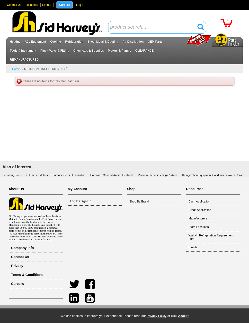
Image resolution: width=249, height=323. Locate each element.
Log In (80, 5)
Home (16, 69)
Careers (64, 5)
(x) (66, 68)
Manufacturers (197, 218)
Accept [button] (183, 316)
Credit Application (199, 210)
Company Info (22, 248)
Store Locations (198, 227)
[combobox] (157, 27)
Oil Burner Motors (37, 175)
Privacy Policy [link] (157, 316)
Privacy (17, 266)
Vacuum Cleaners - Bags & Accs (157, 175)
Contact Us (14, 5)
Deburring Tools (12, 175)
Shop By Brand (139, 201)
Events (46, 5)
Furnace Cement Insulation (69, 175)
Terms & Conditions (27, 275)
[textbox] (154, 27)
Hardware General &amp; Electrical (111, 175)
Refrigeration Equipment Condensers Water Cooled (213, 175)
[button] (245, 311)
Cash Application (199, 201)
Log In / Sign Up (80, 201)
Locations (32, 5)
